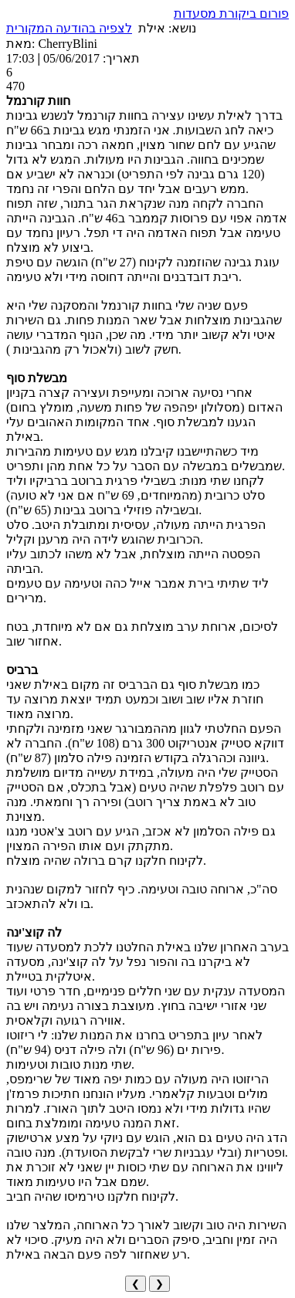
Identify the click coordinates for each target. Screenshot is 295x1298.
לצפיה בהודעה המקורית (69, 28)
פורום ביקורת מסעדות (231, 13)
